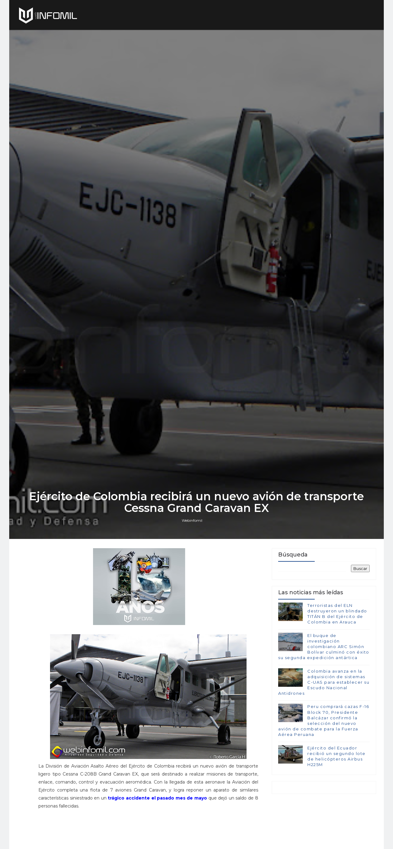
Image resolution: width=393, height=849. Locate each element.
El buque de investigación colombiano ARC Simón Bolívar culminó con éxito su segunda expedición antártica (323, 646)
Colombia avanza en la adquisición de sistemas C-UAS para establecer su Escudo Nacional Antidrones (323, 682)
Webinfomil (192, 520)
